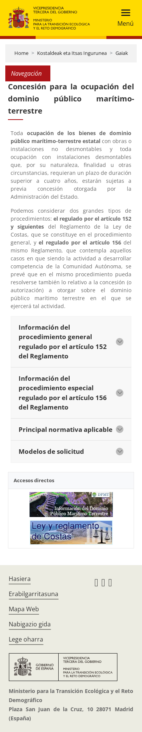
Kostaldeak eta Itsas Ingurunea (72, 53)
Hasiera (20, 579)
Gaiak (121, 53)
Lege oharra (26, 639)
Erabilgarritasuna (33, 594)
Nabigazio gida (30, 624)
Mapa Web (24, 609)
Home (21, 53)
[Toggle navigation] (123, 18)
